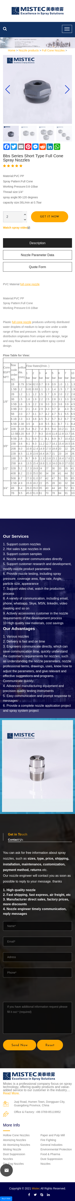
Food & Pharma (50, 1154)
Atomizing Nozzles (14, 1140)
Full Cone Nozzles (53, 50)
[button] (67, 89)
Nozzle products (29, 50)
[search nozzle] (5, 29)
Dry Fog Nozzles (13, 1163)
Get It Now (49, 216)
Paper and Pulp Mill (53, 1135)
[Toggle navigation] (67, 29)
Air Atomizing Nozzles (16, 1144)
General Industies (52, 1144)
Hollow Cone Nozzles (16, 1135)
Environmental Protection (56, 1149)
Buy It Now (6, 1199)
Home (11, 50)
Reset (50, 1045)
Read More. (11, 1093)
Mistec (36, 1188)
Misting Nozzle (12, 1149)
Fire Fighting (48, 1140)
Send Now (19, 1045)
